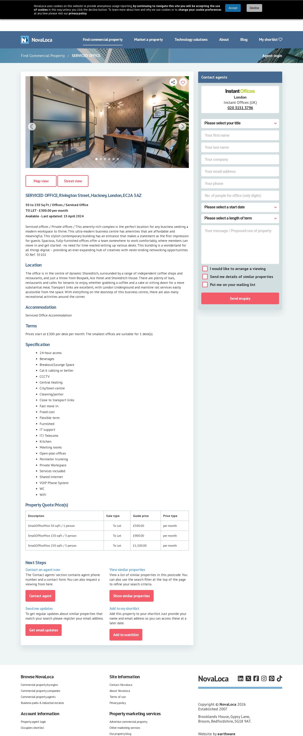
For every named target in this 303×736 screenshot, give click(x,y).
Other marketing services (124, 716)
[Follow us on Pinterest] (271, 666)
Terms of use (117, 685)
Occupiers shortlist (32, 716)
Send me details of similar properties (241, 265)
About (224, 27)
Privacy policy (117, 691)
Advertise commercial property (128, 710)
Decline (254, 8)
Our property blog (120, 722)
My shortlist (270, 27)
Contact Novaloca (120, 673)
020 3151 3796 (240, 95)
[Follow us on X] (248, 666)
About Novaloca (119, 679)
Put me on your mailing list (232, 273)
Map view (41, 169)
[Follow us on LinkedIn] (240, 666)
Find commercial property (103, 27)
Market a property (148, 27)
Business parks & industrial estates (42, 691)
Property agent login (33, 710)
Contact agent (40, 583)
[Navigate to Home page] (36, 27)
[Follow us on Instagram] (264, 666)
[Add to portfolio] (183, 70)
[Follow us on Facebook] (256, 666)
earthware (226, 721)
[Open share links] (173, 70)
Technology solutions (191, 27)
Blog (243, 27)
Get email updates (43, 618)
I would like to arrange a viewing (238, 257)
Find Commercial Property (43, 43)
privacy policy (78, 13)
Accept (233, 8)
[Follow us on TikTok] (279, 666)
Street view (73, 169)
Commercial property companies (40, 679)
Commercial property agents (38, 685)
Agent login (272, 43)
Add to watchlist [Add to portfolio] (126, 622)
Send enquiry (240, 286)
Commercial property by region (39, 673)
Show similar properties (131, 583)
